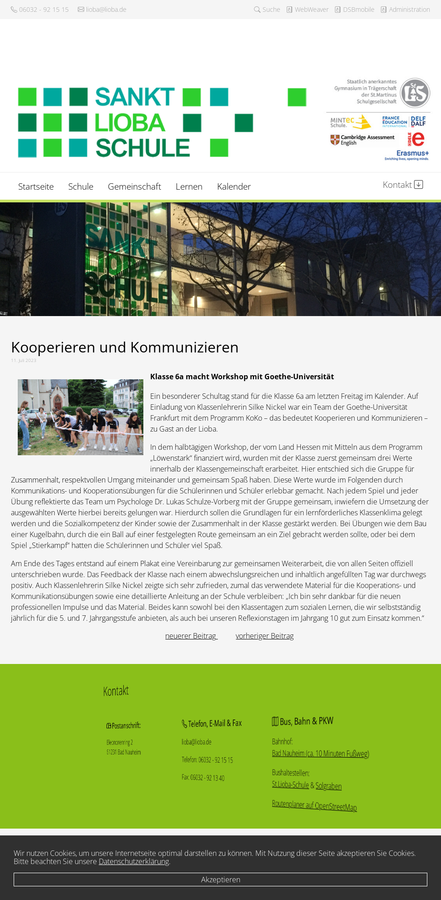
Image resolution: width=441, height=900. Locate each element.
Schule (80, 186)
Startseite (36, 186)
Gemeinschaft (134, 186)
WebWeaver (307, 9)
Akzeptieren (220, 880)
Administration (405, 9)
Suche (267, 9)
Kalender (234, 186)
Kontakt (403, 184)
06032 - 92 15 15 (40, 9)
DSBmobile (354, 9)
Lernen (189, 186)
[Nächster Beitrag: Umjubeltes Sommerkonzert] (265, 636)
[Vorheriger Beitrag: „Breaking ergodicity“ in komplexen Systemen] (191, 636)
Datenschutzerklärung (134, 861)
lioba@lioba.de (102, 9)
